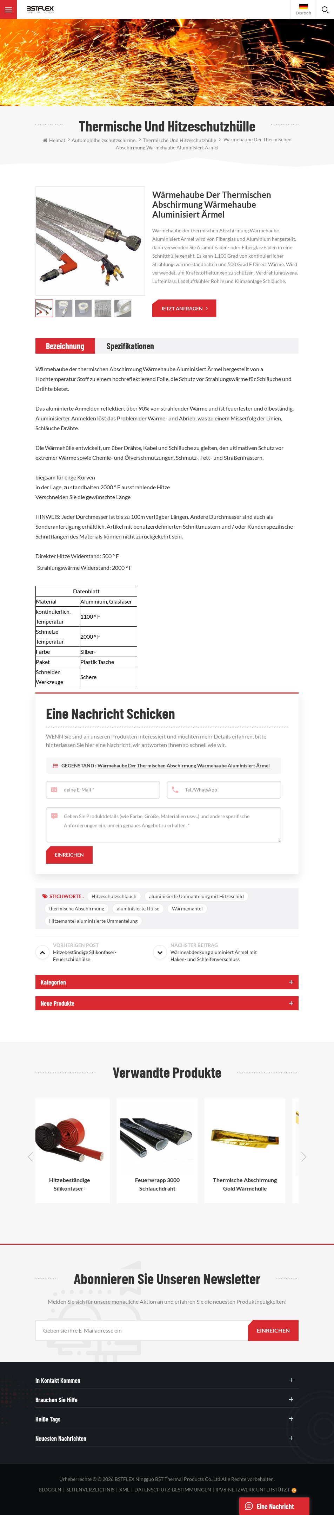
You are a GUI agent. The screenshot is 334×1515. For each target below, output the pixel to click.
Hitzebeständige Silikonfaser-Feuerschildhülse (79, 1184)
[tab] (65, 346)
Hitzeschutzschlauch (114, 896)
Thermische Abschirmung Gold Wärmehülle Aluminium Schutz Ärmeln (254, 1184)
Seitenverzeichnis (90, 1490)
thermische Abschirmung (76, 908)
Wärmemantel (187, 908)
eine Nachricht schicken (266, 1506)
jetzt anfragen (182, 308)
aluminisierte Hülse (138, 908)
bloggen (50, 1490)
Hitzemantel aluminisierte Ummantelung (93, 921)
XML (124, 1490)
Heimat (54, 140)
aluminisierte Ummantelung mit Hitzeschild (196, 896)
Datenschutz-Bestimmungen (172, 1490)
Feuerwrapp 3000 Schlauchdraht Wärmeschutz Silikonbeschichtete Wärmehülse (167, 1184)
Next (304, 1157)
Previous (30, 1157)
